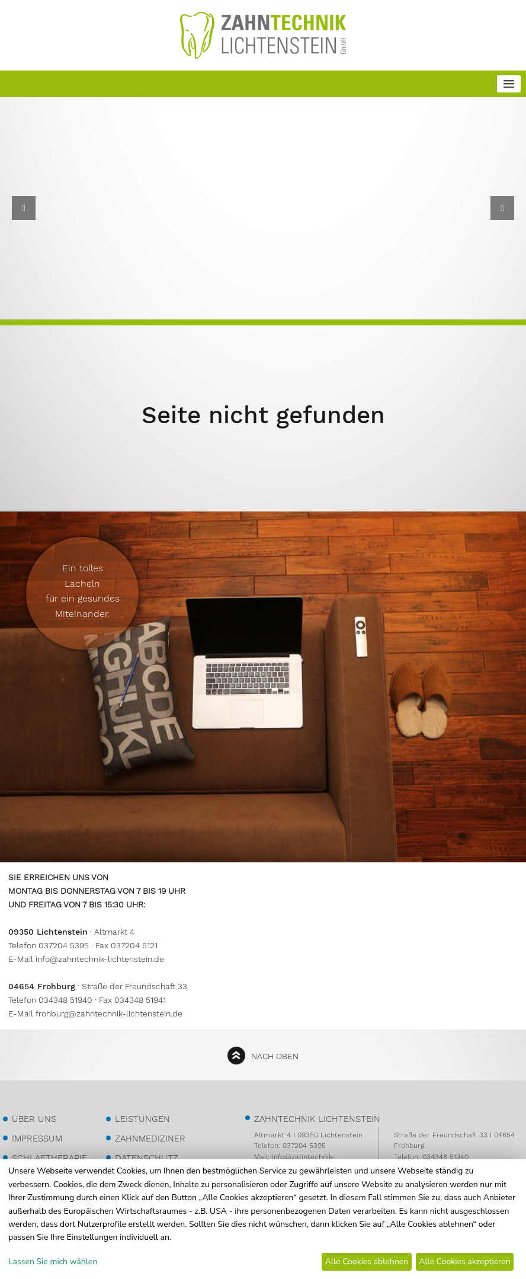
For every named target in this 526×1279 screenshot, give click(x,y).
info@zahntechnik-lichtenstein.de (100, 959)
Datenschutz (146, 1158)
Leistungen (142, 1119)
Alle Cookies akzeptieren (464, 1261)
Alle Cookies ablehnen (366, 1261)
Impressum (37, 1138)
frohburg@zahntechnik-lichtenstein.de (109, 1013)
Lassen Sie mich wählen (52, 1261)
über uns (34, 1119)
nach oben (275, 1056)
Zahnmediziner (150, 1138)
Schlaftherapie (49, 1158)
